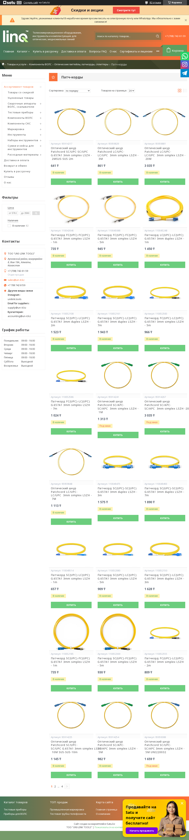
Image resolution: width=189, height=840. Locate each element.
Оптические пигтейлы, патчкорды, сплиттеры (81, 64)
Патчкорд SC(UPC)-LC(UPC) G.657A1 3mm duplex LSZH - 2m (71, 321)
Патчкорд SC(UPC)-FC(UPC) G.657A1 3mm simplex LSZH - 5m (117, 662)
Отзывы (9, 176)
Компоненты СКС (19, 123)
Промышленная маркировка (67, 809)
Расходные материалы (23, 154)
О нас (113, 51)
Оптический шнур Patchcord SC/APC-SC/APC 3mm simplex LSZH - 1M (118, 407)
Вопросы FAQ (98, 51)
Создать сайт (31, 2)
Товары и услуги (16, 64)
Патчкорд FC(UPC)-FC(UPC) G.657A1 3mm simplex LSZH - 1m (70, 238)
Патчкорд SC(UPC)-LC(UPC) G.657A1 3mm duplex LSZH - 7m (117, 321)
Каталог (22, 51)
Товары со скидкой (21, 92)
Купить (71, 181)
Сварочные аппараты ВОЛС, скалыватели (22, 105)
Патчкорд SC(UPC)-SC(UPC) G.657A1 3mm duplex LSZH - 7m (164, 492)
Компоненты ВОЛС (40, 64)
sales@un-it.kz (16, 280)
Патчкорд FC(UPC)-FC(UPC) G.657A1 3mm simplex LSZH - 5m (117, 238)
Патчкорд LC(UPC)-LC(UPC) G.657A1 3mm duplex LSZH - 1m (164, 238)
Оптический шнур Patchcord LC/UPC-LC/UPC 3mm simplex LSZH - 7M (71, 494)
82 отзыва (155, 2)
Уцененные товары (21, 98)
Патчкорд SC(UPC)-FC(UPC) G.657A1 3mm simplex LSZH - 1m (70, 662)
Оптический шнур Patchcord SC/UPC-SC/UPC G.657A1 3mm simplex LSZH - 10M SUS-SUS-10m (71, 747)
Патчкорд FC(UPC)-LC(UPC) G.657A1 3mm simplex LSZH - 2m (164, 662)
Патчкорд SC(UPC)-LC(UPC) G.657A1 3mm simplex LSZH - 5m (117, 578)
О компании (103, 813)
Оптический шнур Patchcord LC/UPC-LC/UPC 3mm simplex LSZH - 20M (165, 153)
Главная (8, 51)
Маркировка (16, 129)
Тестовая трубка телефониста (68, 813)
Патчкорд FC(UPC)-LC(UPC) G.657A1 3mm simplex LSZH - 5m (164, 321)
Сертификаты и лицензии (136, 51)
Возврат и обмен (15, 165)
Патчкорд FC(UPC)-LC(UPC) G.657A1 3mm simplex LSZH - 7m (70, 405)
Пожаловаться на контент (109, 827)
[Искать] (157, 36)
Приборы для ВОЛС (15, 813)
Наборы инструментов (23, 140)
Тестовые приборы (20, 112)
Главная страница (106, 809)
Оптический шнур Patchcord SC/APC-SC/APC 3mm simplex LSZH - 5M (118, 747)
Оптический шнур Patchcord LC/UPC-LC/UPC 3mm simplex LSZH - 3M (118, 153)
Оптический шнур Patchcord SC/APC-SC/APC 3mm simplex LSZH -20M (165, 405)
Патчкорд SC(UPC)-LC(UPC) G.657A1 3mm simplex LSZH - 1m (70, 578)
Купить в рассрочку (45, 51)
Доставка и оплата (73, 51)
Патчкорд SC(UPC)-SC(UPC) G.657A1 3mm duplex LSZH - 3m (117, 492)
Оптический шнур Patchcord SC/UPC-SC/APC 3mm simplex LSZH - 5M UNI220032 (165, 747)
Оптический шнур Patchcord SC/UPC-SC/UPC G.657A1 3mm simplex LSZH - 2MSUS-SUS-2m (71, 153)
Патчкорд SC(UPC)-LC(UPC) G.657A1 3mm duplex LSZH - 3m (164, 578)
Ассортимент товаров (19, 86)
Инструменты (17, 134)
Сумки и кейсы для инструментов (21, 147)
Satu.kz (111, 823)
